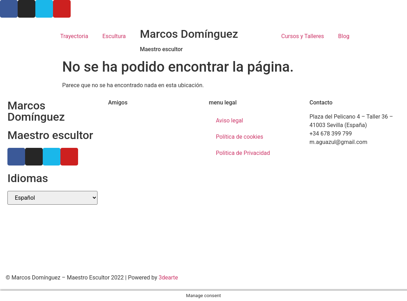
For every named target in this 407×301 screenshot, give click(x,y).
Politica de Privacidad (243, 153)
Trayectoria (74, 36)
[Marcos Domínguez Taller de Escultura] (354, 212)
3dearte (168, 277)
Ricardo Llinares (128, 125)
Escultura (114, 36)
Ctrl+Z (116, 116)
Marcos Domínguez (189, 34)
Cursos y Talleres (302, 36)
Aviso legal (229, 120)
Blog (343, 36)
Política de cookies (239, 136)
